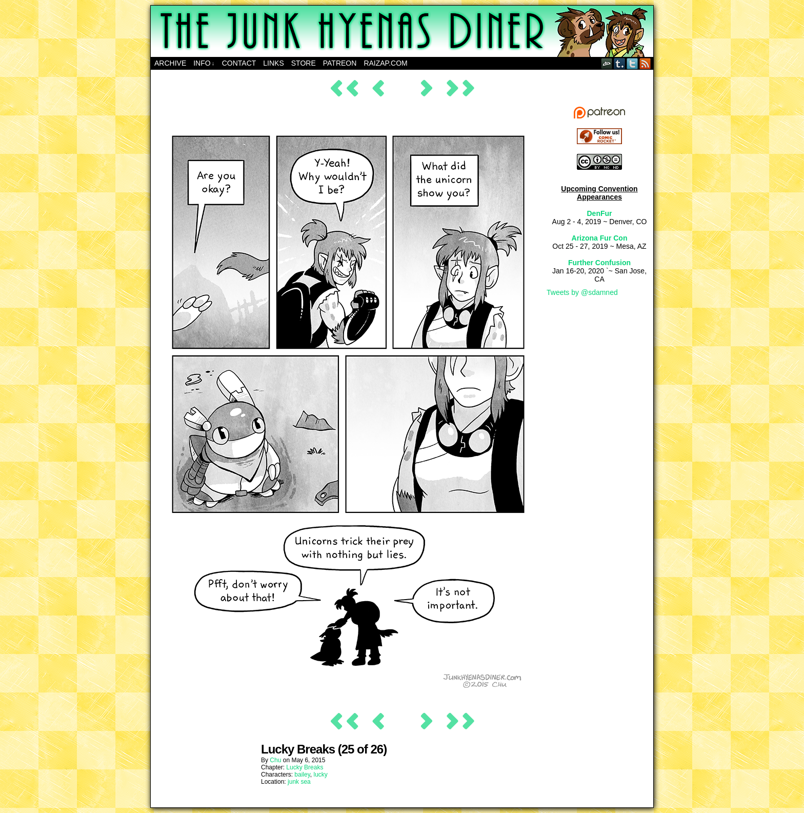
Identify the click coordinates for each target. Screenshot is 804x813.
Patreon (340, 63)
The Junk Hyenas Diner (402, 31)
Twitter (632, 63)
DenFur (599, 213)
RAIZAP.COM (385, 63)
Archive (170, 63)
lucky (321, 774)
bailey (302, 774)
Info (203, 63)
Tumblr (619, 63)
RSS (645, 63)
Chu (275, 760)
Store (303, 63)
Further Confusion (599, 263)
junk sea (299, 781)
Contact (239, 63)
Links (273, 63)
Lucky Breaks (304, 767)
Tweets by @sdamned (582, 292)
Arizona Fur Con (600, 238)
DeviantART (606, 63)
